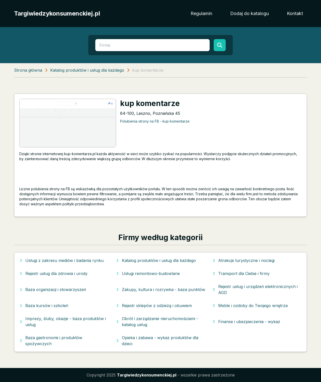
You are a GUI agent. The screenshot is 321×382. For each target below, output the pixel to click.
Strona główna (28, 70)
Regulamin (201, 13)
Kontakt (295, 13)
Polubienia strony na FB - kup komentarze (155, 121)
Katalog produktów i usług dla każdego (87, 70)
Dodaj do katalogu (249, 13)
